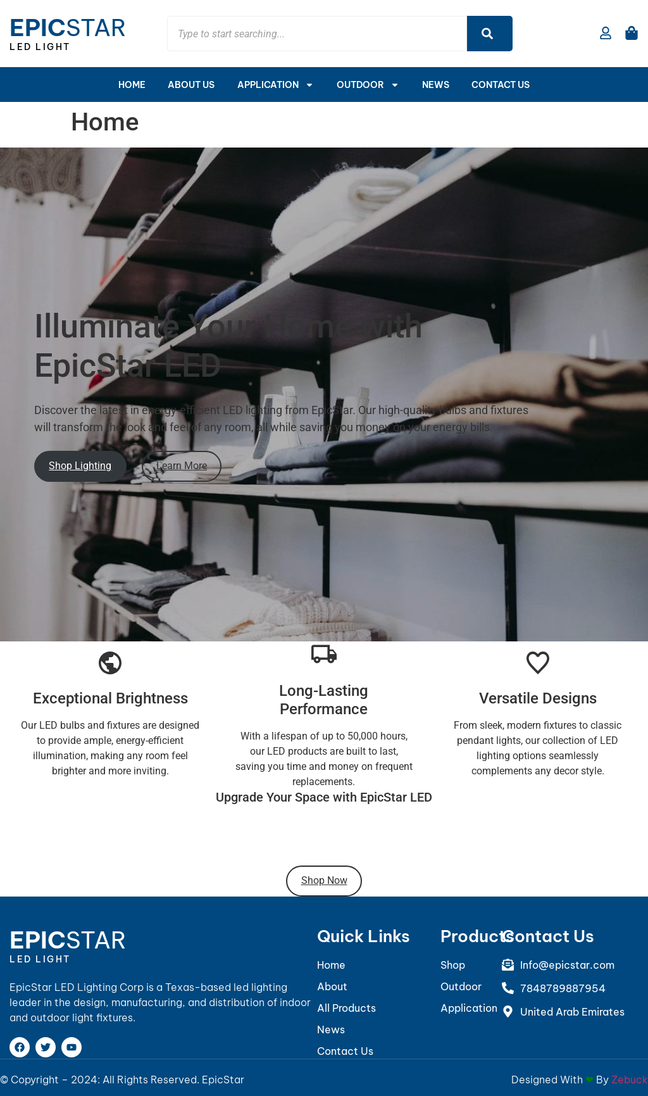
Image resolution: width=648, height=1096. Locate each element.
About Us (191, 85)
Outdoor (368, 84)
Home (131, 85)
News (435, 85)
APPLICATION (275, 84)
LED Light (40, 47)
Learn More (181, 466)
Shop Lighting (80, 466)
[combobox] (317, 33)
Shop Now (324, 880)
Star (68, 27)
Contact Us (501, 85)
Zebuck (629, 1079)
